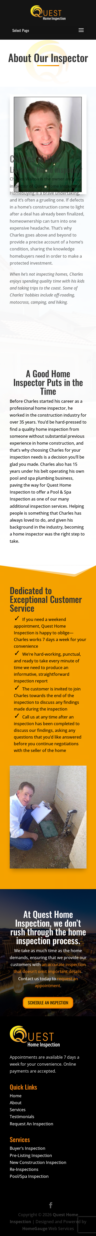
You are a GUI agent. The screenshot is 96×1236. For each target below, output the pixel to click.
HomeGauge (34, 1228)
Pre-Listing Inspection (31, 1155)
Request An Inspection (31, 1124)
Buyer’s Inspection (27, 1148)
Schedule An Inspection (48, 1003)
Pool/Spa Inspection (29, 1176)
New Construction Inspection (38, 1162)
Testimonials (22, 1116)
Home (16, 1096)
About (16, 1103)
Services (18, 1109)
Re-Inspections (24, 1169)
